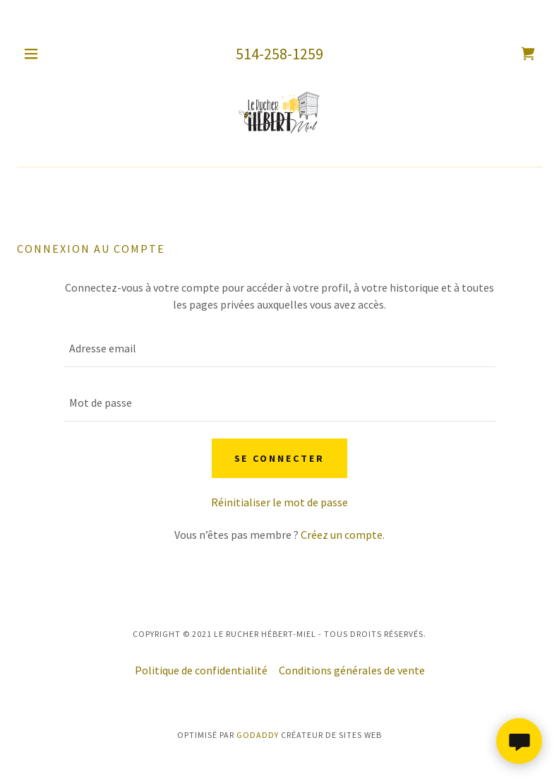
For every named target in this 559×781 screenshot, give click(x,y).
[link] (528, 54)
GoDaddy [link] (257, 734)
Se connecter (279, 458)
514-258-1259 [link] (279, 54)
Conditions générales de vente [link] (352, 670)
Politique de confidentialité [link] (201, 670)
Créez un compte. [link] (343, 534)
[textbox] (279, 348)
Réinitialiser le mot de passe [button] (279, 502)
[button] (42, 54)
